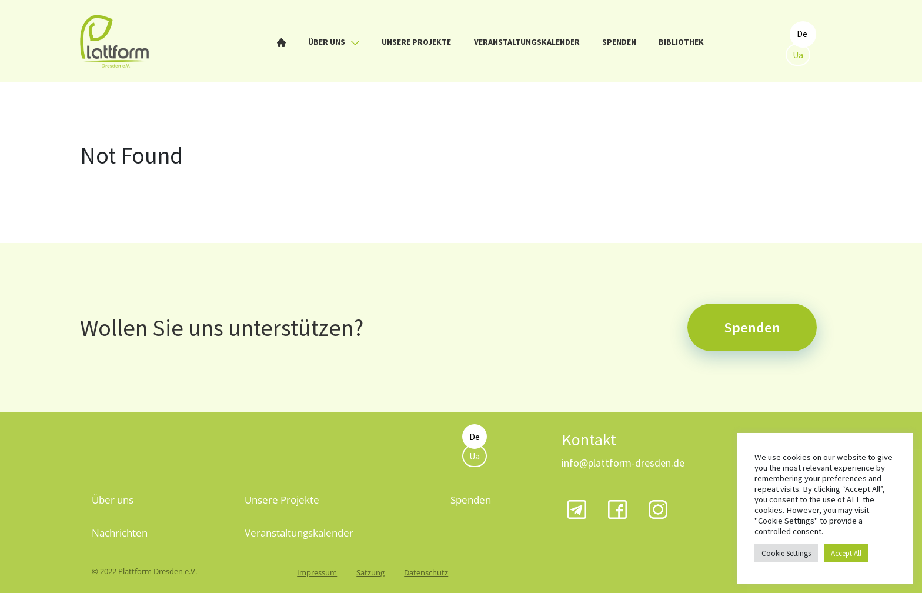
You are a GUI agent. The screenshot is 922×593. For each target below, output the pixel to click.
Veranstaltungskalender (527, 41)
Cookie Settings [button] (786, 553)
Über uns (333, 41)
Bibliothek (681, 41)
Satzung (370, 572)
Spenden (619, 41)
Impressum (317, 572)
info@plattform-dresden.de (623, 462)
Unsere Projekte (416, 41)
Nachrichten (120, 532)
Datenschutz (426, 572)
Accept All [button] (846, 553)
